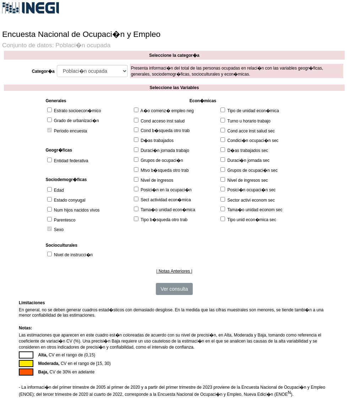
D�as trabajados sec (248, 150)
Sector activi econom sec (251, 200)
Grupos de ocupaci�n (162, 160)
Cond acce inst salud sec (251, 131)
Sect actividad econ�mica (166, 199)
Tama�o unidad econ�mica (168, 209)
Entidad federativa (71, 160)
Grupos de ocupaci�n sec (253, 170)
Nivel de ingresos (157, 180)
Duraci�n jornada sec (249, 160)
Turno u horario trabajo (248, 121)
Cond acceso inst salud (163, 121)
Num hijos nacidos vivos (77, 210)
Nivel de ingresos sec (248, 180)
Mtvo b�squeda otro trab (164, 170)
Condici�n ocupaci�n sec (253, 140)
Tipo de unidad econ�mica (253, 110)
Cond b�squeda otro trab (165, 130)
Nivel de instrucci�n (73, 254)
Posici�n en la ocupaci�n (166, 189)
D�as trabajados (157, 140)
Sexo (59, 229)
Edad (59, 190)
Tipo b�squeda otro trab (164, 219)
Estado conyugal (70, 200)
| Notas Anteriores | (174, 271)
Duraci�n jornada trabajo (165, 150)
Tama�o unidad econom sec (254, 209)
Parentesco (65, 220)
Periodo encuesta (70, 131)
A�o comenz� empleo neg (167, 110)
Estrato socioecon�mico (77, 110)
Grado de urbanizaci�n (76, 120)
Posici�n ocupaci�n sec (252, 189)
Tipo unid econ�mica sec (251, 219)
